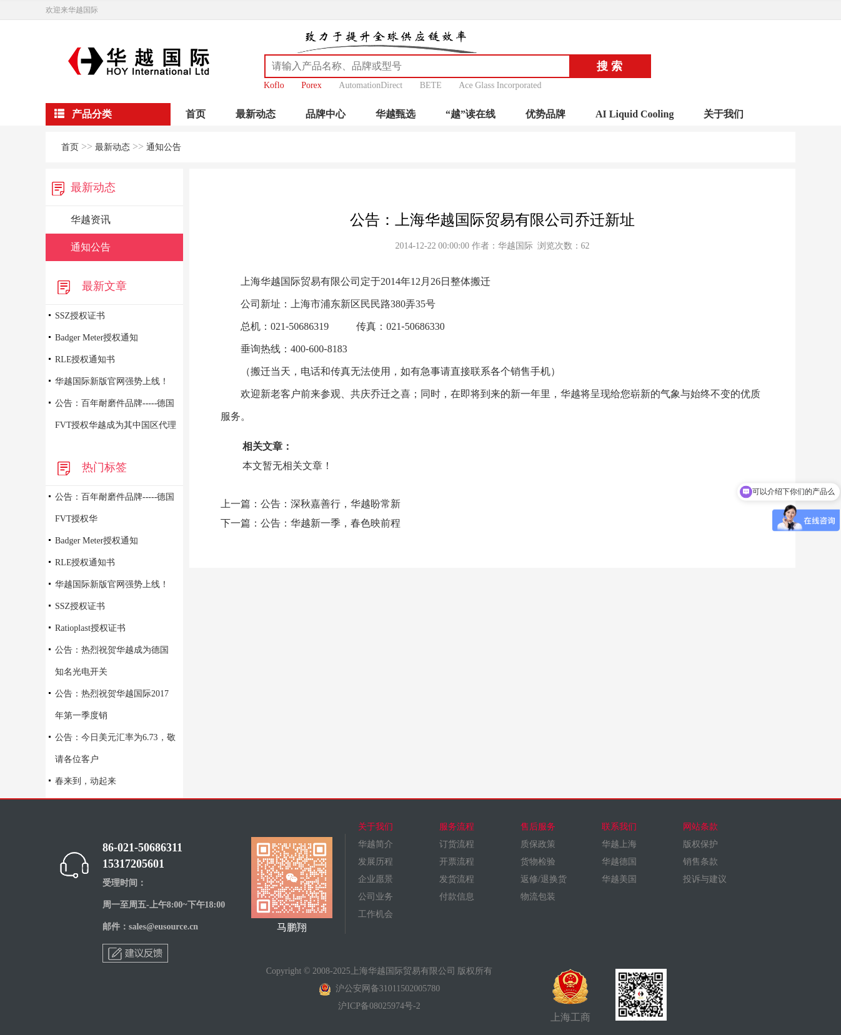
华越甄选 (396, 114)
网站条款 (700, 826)
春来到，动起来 (85, 781)
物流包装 (537, 896)
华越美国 (619, 879)
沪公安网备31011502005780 (379, 988)
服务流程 (456, 826)
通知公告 (163, 147)
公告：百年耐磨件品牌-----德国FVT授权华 (114, 507)
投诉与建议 (705, 879)
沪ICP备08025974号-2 (379, 1006)
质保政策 (537, 844)
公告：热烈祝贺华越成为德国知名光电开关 (112, 660)
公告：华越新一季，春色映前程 (331, 523)
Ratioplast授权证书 (90, 628)
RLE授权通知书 (85, 359)
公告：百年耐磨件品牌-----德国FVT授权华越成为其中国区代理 (115, 414)
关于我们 (724, 114)
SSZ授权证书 (80, 315)
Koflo (274, 85)
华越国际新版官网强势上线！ (112, 381)
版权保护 (700, 844)
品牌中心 (326, 114)
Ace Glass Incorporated (500, 85)
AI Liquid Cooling (634, 114)
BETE (431, 85)
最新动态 (256, 114)
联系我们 (619, 826)
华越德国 (619, 861)
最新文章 (89, 286)
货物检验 (537, 861)
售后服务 (537, 826)
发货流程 (456, 879)
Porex (311, 85)
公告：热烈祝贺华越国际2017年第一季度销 (112, 704)
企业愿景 (375, 879)
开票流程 (456, 861)
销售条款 (700, 861)
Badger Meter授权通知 (96, 337)
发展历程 (375, 861)
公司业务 (375, 896)
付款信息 (456, 896)
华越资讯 (91, 219)
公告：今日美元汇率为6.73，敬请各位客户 (115, 748)
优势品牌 (545, 114)
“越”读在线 (470, 114)
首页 (196, 114)
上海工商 (570, 996)
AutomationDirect (370, 85)
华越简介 (375, 844)
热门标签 (89, 467)
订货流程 (456, 844)
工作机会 (375, 914)
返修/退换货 (543, 879)
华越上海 (619, 844)
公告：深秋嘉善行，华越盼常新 (331, 503)
